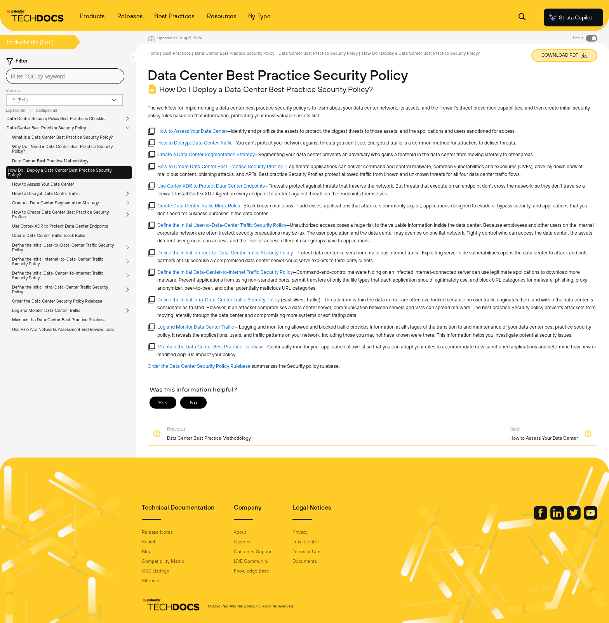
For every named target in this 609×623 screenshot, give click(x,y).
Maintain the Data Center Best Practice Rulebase (59, 319)
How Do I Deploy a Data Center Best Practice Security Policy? (59, 172)
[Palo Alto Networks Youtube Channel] (590, 518)
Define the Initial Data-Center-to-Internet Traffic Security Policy (57, 275)
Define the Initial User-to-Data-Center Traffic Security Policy (63, 247)
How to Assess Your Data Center (43, 184)
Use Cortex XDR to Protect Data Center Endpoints (60, 226)
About (240, 532)
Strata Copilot (570, 17)
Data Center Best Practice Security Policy (46, 127)
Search (149, 542)
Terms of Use (306, 551)
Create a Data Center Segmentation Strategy (55, 202)
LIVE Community (251, 561)
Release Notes (157, 532)
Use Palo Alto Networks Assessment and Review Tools (63, 329)
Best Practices (177, 53)
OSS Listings (155, 571)
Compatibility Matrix (163, 561)
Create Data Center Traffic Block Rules (48, 235)
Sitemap (150, 580)
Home (153, 53)
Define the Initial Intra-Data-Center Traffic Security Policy (60, 289)
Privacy (300, 532)
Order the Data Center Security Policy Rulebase (57, 301)
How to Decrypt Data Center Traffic (46, 193)
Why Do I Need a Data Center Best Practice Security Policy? (62, 148)
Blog (146, 551)
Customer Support (253, 551)
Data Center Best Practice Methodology (50, 160)
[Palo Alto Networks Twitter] (574, 518)
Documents (304, 561)
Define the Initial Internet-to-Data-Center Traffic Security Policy (57, 261)
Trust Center (305, 542)
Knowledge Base (251, 571)
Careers (242, 542)
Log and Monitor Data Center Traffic (46, 310)
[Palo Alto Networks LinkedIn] (557, 518)
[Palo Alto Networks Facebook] (541, 518)
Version (13, 90)
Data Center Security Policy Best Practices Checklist (56, 118)
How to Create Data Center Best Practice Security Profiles (60, 214)
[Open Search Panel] (522, 17)
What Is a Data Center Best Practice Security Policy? (62, 137)
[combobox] (65, 76)
